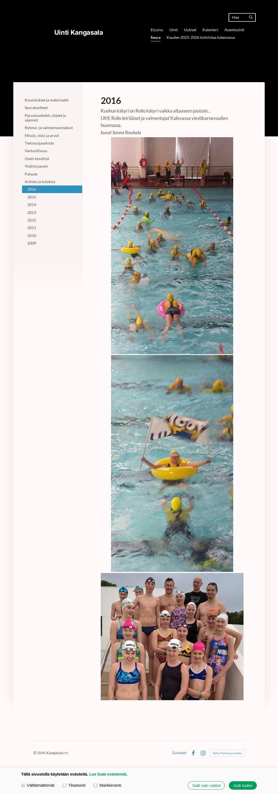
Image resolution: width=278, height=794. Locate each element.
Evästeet (179, 753)
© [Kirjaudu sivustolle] (35, 752)
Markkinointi (107, 785)
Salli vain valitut (206, 785)
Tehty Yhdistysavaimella (227, 753)
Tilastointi (74, 785)
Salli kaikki (242, 785)
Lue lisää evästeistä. (108, 774)
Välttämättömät (38, 785)
